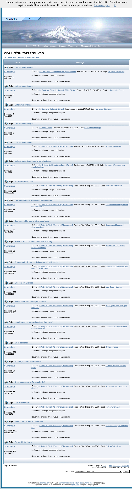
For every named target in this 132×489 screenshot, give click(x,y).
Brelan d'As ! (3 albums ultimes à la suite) (33, 242)
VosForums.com (44, 483)
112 (114, 466)
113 (118, 466)
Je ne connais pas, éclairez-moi (29, 421)
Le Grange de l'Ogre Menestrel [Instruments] (57, 72)
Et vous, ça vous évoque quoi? (28, 361)
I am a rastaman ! (22, 403)
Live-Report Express (24, 283)
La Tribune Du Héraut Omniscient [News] (56, 165)
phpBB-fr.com (75, 485)
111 (110, 466)
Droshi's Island (56, 485)
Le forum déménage (24, 67)
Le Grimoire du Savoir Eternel (51, 109)
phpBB (103, 483)
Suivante (125, 466)
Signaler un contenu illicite (66, 483)
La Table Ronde (45, 128)
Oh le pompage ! (22, 343)
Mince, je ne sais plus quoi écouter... (31, 302)
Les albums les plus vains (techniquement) (34, 322)
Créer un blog (88, 483)
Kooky (96, 485)
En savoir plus (102, 5)
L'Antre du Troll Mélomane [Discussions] (56, 146)
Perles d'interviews (23, 442)
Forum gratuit (79, 483)
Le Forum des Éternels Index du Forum (21, 58)
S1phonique (9, 72)
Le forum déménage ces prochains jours (33, 161)
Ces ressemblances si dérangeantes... (32, 221)
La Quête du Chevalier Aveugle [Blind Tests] (57, 90)
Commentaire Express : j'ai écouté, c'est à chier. (36, 262)
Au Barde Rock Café (23, 182)
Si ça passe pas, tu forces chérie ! (30, 382)
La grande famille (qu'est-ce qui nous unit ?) (34, 200)
